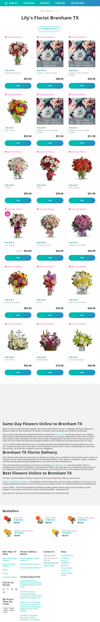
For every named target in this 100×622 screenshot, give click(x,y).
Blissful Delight (42, 360)
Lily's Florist (60, 434)
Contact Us (65, 558)
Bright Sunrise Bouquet (77, 302)
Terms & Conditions (65, 562)
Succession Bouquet (76, 360)
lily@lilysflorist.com (51, 563)
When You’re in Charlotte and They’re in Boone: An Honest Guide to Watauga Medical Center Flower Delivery (30, 607)
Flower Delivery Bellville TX (31, 568)
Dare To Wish (10, 130)
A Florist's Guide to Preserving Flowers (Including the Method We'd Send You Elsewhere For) (31, 595)
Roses (5, 570)
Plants (5, 573)
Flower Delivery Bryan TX (30, 564)
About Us (64, 571)
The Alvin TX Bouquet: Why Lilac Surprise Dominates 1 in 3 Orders (30, 617)
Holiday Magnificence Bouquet (15, 482)
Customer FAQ (67, 556)
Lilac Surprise (10, 245)
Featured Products (49, 29)
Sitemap (64, 565)
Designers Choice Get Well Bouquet (79, 131)
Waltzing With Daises (13, 73)
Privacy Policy (66, 568)
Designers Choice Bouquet (47, 73)
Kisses (39, 188)
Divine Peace (10, 360)
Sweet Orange (74, 188)
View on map (48, 565)
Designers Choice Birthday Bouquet (79, 74)
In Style (7, 188)
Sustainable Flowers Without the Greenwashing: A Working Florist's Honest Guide (31, 584)
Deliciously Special (44, 245)
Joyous (39, 302)
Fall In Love (18, 518)
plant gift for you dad (59, 465)
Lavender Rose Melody (77, 245)
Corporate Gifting (10, 577)
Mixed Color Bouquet (12, 302)
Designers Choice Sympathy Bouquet (47, 131)
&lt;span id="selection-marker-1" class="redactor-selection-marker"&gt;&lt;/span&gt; (50, 405)
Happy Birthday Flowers (9, 565)
